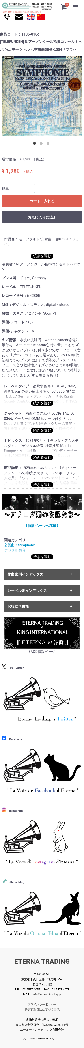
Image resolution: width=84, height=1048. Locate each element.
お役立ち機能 (18, 607)
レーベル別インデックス (27, 590)
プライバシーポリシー (42, 1004)
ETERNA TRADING (42, 961)
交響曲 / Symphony (19, 545)
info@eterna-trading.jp (47, 994)
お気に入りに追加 (42, 217)
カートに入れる (42, 201)
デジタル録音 (15, 550)
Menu (76, 4)
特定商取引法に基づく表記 (42, 1009)
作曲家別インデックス (25, 574)
